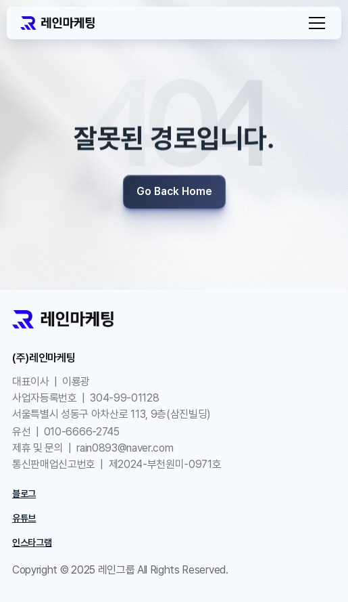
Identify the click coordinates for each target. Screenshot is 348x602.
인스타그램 (32, 542)
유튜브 (24, 518)
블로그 (24, 493)
